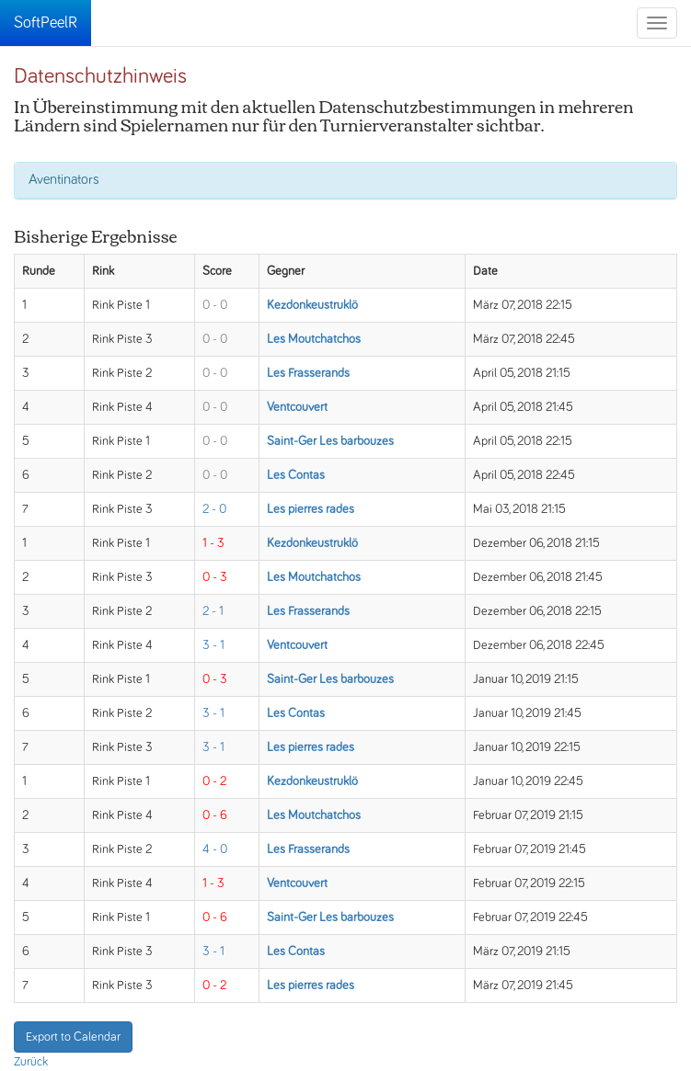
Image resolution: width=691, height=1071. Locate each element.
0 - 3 (214, 577)
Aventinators (64, 179)
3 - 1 (213, 645)
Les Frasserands (308, 373)
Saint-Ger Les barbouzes (330, 441)
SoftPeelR (45, 23)
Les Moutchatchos (314, 339)
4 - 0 (214, 849)
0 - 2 (214, 781)
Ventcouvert (297, 407)
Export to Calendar (73, 1037)
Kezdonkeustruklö (312, 305)
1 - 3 (213, 543)
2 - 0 (214, 509)
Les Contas (296, 475)
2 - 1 (213, 611)
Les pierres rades (310, 509)
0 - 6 (214, 815)
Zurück (31, 1061)
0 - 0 (214, 305)
